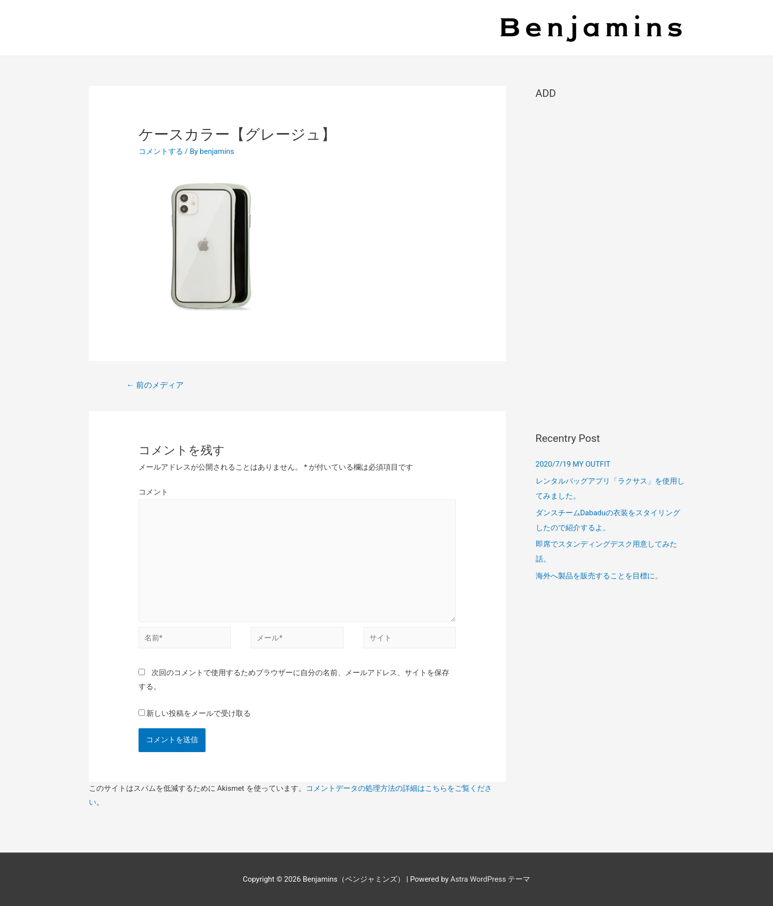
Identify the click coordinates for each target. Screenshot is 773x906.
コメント (153, 492)
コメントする (161, 151)
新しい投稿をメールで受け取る (198, 713)
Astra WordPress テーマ (490, 879)
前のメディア (155, 385)
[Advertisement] (610, 261)
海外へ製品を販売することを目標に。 (599, 575)
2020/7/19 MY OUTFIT (573, 464)
